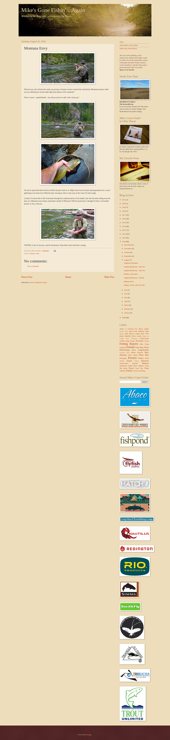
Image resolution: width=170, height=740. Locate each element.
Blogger (89, 735)
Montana (123, 355)
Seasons (135, 363)
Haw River (144, 347)
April (126, 301)
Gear (137, 347)
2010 (124, 242)
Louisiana (122, 352)
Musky (135, 355)
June (126, 294)
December (128, 245)
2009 (124, 318)
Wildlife (129, 371)
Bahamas (141, 331)
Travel (131, 368)
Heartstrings (124, 350)
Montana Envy (129, 281)
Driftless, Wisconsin (131, 274)
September (128, 256)
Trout (37, 253)
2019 (124, 207)
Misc (147, 352)
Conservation (144, 338)
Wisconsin (136, 371)
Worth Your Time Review (128, 49)
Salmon (136, 361)
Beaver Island (134, 334)
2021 (124, 200)
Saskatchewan (124, 363)
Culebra (122, 341)
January (127, 313)
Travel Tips (139, 368)
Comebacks (134, 338)
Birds (147, 334)
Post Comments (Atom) (39, 282)
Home (68, 277)
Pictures (132, 357)
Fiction (146, 341)
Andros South (124, 331)
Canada (139, 336)
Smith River (132, 366)
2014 (124, 226)
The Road (123, 368)
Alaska (146, 329)
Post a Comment (33, 266)
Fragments (123, 347)
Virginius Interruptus (131, 263)
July (126, 290)
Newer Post (26, 277)
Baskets (122, 333)
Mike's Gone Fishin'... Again (53, 10)
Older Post (109, 277)
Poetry (141, 358)
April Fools (133, 331)
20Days (122, 329)
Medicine (140, 352)
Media (133, 352)
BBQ (126, 334)
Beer (142, 334)
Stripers (141, 366)
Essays (132, 341)
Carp (144, 336)
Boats (121, 336)
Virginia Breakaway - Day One (134, 270)
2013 (124, 230)
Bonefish (128, 336)
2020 (124, 204)
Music (130, 355)
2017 (124, 215)
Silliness (145, 363)
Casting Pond (124, 338)
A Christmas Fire (131, 329)
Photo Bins (144, 355)
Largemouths (143, 350)
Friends (32, 253)
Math (128, 352)
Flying (147, 344)
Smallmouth (123, 366)
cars (147, 336)
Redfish (129, 361)
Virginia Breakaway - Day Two (134, 267)
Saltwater (145, 361)
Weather (122, 371)
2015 (124, 223)
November (128, 249)
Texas (147, 366)
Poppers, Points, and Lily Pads (134, 285)
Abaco (140, 329)
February (127, 309)
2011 (124, 238)
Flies (141, 344)
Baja (147, 331)
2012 (124, 234)
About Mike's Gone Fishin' (129, 45)
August (126, 260)
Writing (142, 371)
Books (134, 336)
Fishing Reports (129, 343)
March (126, 305)
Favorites (139, 341)
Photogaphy (123, 358)
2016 (124, 219)
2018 (124, 211)
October (127, 252)
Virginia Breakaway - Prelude (134, 278)
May (126, 298)
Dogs (127, 341)
